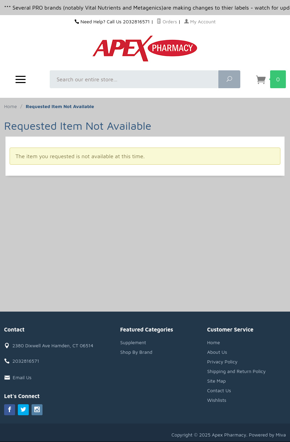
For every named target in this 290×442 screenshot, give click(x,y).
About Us (217, 352)
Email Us (22, 377)
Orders (167, 21)
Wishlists (216, 400)
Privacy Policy (222, 361)
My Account (200, 21)
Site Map (216, 381)
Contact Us (219, 390)
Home (10, 106)
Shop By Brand (136, 352)
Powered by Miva (267, 435)
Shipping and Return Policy (236, 371)
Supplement (133, 342)
